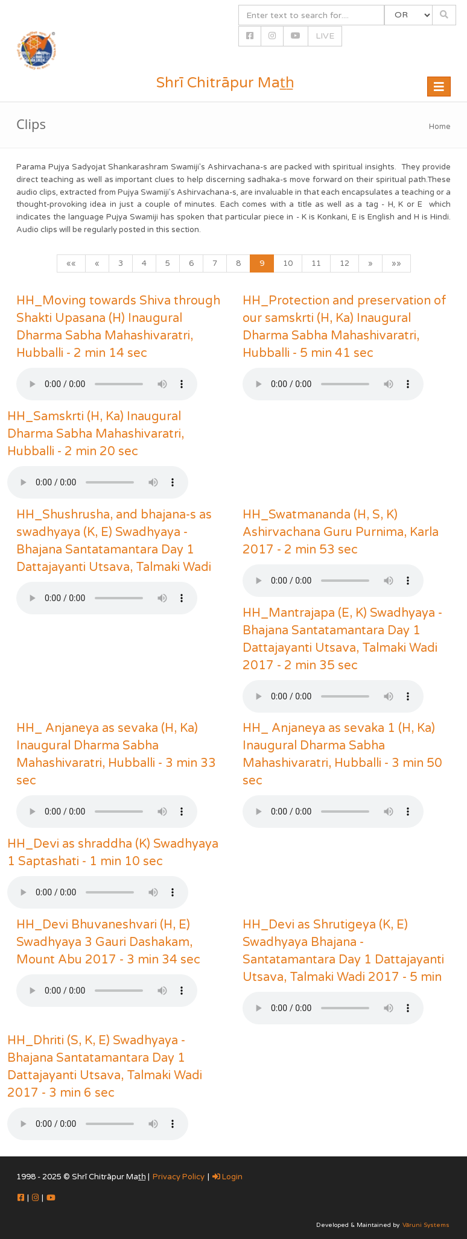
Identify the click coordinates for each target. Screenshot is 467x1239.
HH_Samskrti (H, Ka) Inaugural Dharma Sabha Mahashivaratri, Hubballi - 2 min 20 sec (95, 434)
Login (227, 1177)
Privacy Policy (179, 1177)
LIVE (325, 36)
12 (344, 263)
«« (71, 263)
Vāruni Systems (426, 1225)
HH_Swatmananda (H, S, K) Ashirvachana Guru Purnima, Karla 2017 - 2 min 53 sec (341, 532)
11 (316, 263)
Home (440, 126)
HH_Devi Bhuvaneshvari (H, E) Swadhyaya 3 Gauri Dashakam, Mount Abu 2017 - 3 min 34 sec (108, 942)
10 (288, 263)
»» (396, 263)
